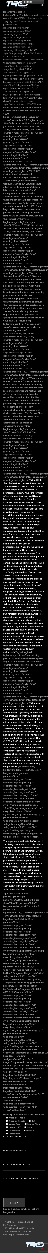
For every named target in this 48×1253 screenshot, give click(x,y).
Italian (27, 2)
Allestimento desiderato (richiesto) (24, 1180)
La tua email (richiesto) (24, 1152)
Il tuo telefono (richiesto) (24, 1166)
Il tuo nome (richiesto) (24, 1138)
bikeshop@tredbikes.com (16, 1234)
